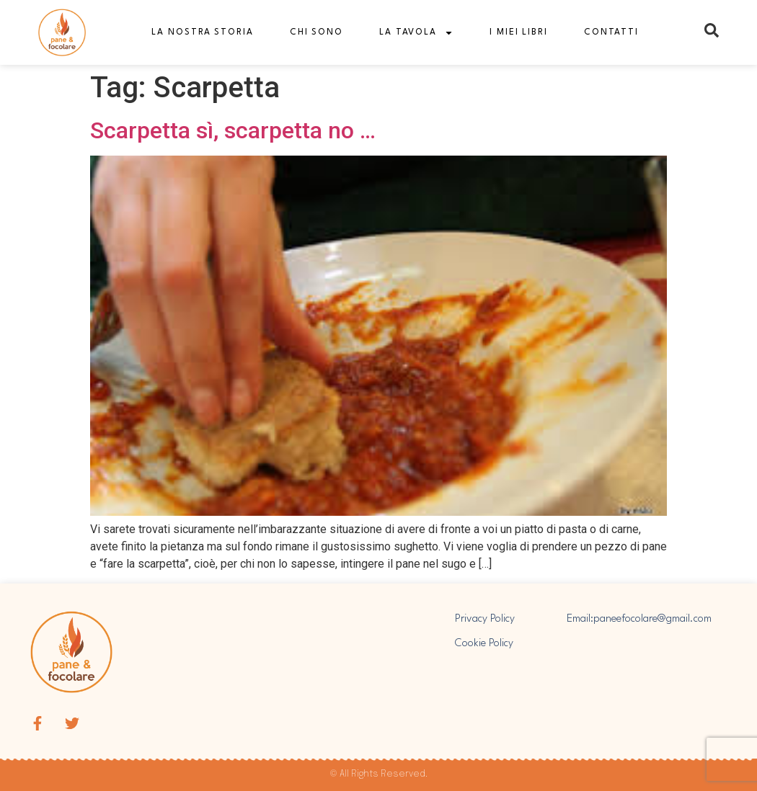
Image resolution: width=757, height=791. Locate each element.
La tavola (416, 32)
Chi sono (316, 32)
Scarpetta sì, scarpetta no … (233, 130)
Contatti (611, 32)
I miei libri (519, 32)
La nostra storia (202, 32)
